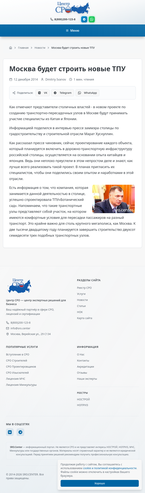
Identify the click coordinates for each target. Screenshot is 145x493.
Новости (82, 300)
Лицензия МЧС (15, 378)
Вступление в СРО (17, 354)
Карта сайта (84, 318)
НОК (80, 312)
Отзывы (82, 372)
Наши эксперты (87, 378)
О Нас (80, 354)
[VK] (10, 432)
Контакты (83, 360)
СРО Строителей (16, 360)
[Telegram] (20, 432)
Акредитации (85, 366)
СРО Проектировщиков (21, 366)
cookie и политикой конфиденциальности (109, 468)
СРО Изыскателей (17, 372)
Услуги (81, 294)
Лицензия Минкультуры (21, 385)
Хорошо (100, 483)
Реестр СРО (84, 288)
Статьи (81, 306)
